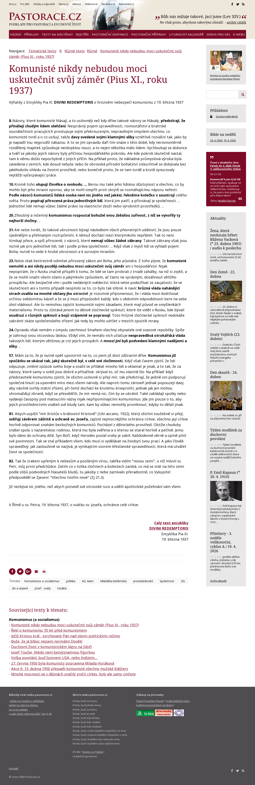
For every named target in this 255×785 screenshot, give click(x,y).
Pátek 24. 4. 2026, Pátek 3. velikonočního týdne (225, 167)
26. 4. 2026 (216, 140)
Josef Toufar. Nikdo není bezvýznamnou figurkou (53, 652)
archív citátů (236, 22)
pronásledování (143, 581)
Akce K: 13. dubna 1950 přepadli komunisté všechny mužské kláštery (69, 668)
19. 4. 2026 (230, 140)
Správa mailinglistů (227, 116)
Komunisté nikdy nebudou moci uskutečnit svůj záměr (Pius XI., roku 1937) (75, 624)
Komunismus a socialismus (41, 581)
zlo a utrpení (20, 588)
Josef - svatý (43, 588)
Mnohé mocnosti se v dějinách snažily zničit (49, 674)
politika (70, 581)
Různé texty (75, 51)
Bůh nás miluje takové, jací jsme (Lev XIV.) (201, 16)
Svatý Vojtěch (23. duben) (225, 336)
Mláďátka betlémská (113, 581)
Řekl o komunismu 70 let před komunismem (49, 630)
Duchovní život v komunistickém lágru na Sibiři (51, 646)
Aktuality (218, 218)
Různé (92, 51)
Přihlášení (219, 110)
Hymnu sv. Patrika (92, 752)
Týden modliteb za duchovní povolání (226, 434)
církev (92, 674)
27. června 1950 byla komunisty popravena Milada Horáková (62, 663)
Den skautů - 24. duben (223, 374)
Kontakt (13, 768)
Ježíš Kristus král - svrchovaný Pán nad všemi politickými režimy (65, 635)
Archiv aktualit (218, 581)
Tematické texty (42, 51)
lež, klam (87, 581)
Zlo (183, 581)
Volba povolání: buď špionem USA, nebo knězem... (54, 657)
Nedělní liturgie (227, 200)
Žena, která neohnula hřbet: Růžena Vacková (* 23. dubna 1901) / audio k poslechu (225, 239)
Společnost (167, 581)
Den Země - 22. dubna (222, 274)
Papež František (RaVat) (150, 701)
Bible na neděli (223, 134)
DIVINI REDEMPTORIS (168, 528)
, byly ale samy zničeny (116, 674)
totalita (62, 588)
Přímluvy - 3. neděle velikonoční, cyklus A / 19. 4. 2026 (223, 542)
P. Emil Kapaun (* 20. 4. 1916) (225, 474)
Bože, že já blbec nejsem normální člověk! (46, 641)
